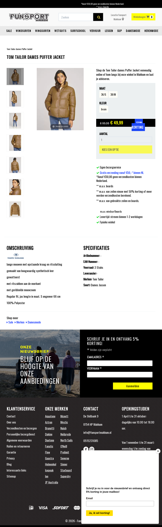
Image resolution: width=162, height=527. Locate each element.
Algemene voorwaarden (19, 440)
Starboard (66, 470)
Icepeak (49, 470)
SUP (119, 31)
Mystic (64, 422)
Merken (19, 322)
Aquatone (50, 416)
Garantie (11, 452)
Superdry (65, 476)
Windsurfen (23, 31)
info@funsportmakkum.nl (97, 432)
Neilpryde (65, 434)
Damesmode (133, 31)
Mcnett (64, 416)
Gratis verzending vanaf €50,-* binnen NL (122, 173)
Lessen (109, 31)
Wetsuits (60, 31)
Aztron (48, 422)
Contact (11, 416)
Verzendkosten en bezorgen (22, 428)
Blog (9, 464)
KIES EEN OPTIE (110, 149)
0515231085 (90, 440)
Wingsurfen (42, 31)
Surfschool (78, 31)
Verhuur (95, 31)
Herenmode (151, 31)
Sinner (63, 464)
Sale (9, 31)
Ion (46, 476)
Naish (63, 428)
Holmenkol (50, 464)
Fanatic (49, 446)
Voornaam (94, 368)
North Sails (66, 440)
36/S (103, 94)
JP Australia (51, 482)
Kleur (102, 103)
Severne (64, 458)
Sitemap (11, 476)
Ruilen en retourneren (18, 446)
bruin (103, 109)
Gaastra (49, 458)
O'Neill (63, 446)
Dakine (48, 434)
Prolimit (64, 452)
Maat (102, 88)
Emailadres (95, 357)
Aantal (103, 134)
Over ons (11, 422)
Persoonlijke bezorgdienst (21, 434)
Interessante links (16, 470)
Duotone (49, 440)
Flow (47, 452)
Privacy (11, 458)
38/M (113, 94)
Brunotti (49, 428)
